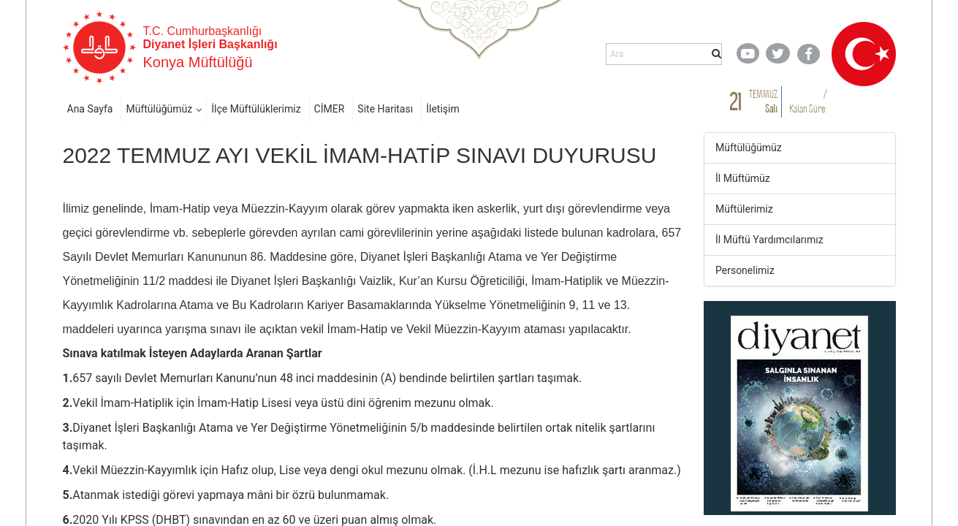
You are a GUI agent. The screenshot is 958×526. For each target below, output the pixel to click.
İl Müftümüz (742, 178)
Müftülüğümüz (159, 109)
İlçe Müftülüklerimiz (255, 109)
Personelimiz (745, 270)
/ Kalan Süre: (807, 101)
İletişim (443, 109)
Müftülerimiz (744, 209)
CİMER (329, 109)
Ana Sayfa (90, 109)
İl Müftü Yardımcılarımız (769, 239)
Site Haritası (385, 109)
